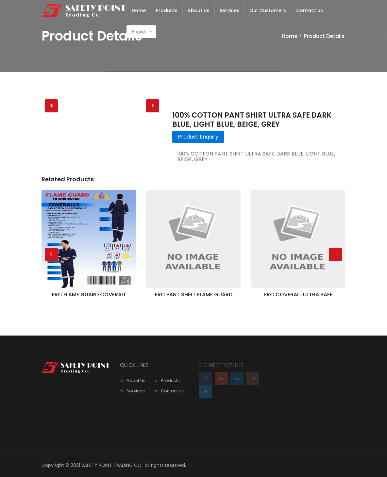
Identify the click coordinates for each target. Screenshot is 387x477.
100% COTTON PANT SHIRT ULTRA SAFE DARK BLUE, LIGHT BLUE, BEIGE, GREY (251, 119)
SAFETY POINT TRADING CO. (112, 465)
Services (229, 10)
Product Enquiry (198, 136)
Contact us (309, 10)
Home (139, 10)
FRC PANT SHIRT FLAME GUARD (193, 294)
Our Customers (267, 10)
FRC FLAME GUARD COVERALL (89, 294)
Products (166, 10)
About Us (199, 10)
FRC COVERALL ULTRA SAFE (298, 294)
